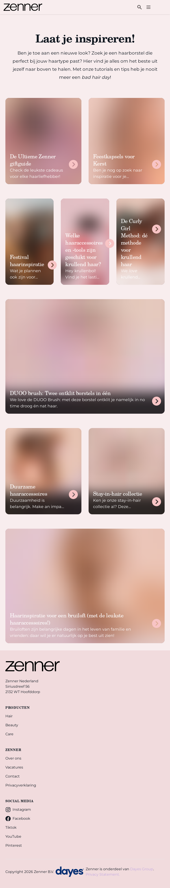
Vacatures (14, 767)
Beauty (11, 725)
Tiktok (11, 827)
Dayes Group (141, 869)
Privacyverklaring (20, 785)
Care (9, 734)
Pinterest (13, 845)
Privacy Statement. (103, 874)
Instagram (18, 809)
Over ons (13, 758)
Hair (9, 716)
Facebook (17, 818)
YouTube (13, 836)
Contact (12, 776)
